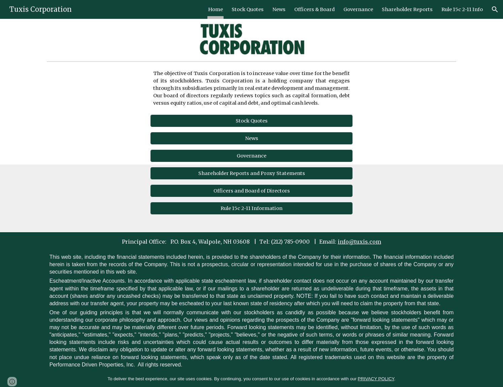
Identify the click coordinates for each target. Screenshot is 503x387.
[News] (252, 138)
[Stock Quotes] (252, 121)
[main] (251, 88)
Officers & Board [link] (314, 9)
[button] (495, 9)
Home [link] (215, 9)
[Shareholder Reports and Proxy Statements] (252, 173)
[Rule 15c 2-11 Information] (252, 208)
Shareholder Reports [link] (407, 9)
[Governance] (252, 156)
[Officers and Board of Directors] (252, 191)
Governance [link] (358, 9)
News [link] (279, 9)
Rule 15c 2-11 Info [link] (462, 9)
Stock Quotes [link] (248, 9)
